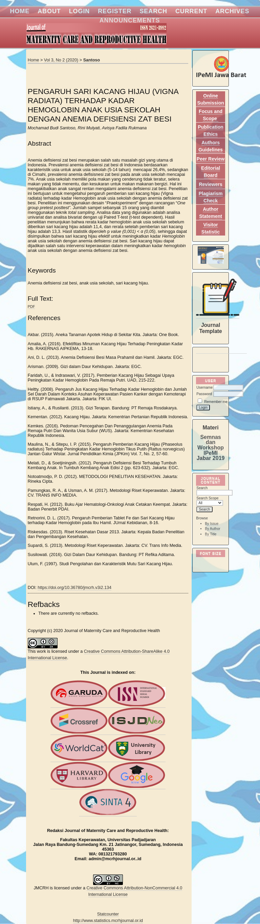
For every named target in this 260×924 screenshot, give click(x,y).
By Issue (211, 523)
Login (79, 11)
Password (204, 394)
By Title (210, 534)
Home (20, 11)
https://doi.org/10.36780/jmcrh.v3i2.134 (74, 587)
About (49, 11)
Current (191, 11)
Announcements (130, 20)
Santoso (91, 60)
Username (204, 387)
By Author (212, 529)
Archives (232, 11)
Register (114, 11)
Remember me (216, 402)
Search (153, 11)
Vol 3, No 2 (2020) (61, 60)
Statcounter (108, 914)
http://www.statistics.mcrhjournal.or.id (108, 920)
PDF (31, 306)
